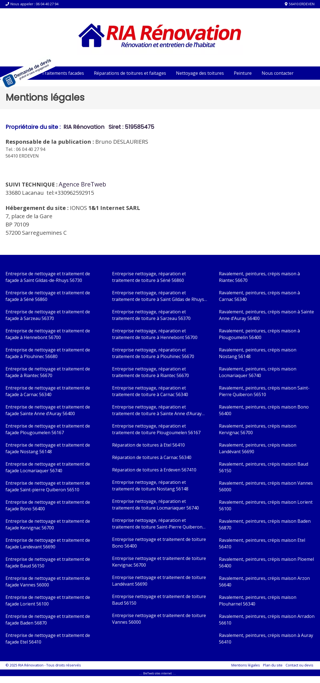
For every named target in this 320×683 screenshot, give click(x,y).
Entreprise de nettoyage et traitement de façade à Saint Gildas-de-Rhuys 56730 (48, 277)
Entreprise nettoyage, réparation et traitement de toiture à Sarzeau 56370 (151, 315)
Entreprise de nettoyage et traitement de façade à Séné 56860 (48, 296)
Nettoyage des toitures (200, 73)
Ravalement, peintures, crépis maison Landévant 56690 (257, 448)
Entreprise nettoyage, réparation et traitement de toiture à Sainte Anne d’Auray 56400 (157, 410)
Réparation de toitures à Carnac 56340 (151, 457)
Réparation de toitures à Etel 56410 (148, 445)
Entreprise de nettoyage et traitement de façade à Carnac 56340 (48, 391)
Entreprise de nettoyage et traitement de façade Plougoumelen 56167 (48, 429)
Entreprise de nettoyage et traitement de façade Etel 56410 (48, 638)
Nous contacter (278, 73)
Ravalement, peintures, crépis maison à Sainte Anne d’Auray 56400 (266, 315)
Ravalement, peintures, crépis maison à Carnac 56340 (259, 296)
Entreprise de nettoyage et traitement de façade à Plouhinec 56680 (48, 353)
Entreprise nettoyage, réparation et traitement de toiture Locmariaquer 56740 (155, 504)
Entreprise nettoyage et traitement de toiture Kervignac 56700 (159, 561)
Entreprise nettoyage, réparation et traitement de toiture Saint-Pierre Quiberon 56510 (157, 523)
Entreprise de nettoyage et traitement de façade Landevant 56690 (48, 543)
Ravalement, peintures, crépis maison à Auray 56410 (266, 638)
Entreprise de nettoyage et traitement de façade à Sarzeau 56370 (48, 315)
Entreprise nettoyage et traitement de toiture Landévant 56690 (159, 580)
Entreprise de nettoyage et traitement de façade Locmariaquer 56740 (48, 467)
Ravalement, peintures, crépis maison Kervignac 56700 (257, 429)
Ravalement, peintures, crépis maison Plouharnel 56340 (257, 600)
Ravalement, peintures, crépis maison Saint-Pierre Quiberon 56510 (264, 391)
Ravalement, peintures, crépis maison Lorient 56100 (266, 505)
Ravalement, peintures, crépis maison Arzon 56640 (264, 581)
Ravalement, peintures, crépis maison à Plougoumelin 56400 (259, 334)
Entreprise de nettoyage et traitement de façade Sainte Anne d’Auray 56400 (48, 410)
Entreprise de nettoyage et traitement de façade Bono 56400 (48, 505)
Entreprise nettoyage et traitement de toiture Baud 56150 (159, 599)
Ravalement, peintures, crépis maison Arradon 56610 (266, 619)
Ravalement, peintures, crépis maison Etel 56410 (262, 543)
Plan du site (273, 665)
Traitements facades (63, 73)
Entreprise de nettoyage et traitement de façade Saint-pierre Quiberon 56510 (48, 486)
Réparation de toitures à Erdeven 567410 (154, 470)
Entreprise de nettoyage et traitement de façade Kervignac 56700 (48, 524)
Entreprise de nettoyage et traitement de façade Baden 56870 (48, 619)
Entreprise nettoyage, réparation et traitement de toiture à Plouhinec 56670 (153, 353)
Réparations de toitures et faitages (130, 73)
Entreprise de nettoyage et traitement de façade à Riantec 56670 (48, 372)
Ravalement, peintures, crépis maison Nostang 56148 (257, 353)
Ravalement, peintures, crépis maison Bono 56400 (264, 410)
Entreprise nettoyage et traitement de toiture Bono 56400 (159, 542)
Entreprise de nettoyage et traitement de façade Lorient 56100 (48, 600)
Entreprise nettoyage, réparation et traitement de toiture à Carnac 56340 (150, 391)
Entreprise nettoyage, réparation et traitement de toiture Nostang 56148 (150, 485)
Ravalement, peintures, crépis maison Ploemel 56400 (266, 562)
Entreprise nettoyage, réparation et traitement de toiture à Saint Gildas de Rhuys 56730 (158, 296)
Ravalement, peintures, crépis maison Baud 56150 (263, 467)
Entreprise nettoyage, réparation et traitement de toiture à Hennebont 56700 (154, 334)
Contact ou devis (299, 665)
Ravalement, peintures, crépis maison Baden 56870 (265, 524)
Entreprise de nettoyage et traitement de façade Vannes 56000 (48, 581)
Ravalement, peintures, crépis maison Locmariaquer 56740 (257, 372)
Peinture (243, 73)
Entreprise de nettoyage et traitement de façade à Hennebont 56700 (48, 334)
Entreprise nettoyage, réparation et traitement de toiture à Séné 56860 (149, 277)
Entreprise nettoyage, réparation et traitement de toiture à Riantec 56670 (150, 372)
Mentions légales (245, 665)
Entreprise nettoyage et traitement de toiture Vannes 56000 (159, 618)
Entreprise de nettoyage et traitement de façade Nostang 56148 (48, 448)
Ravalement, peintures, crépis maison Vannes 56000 (266, 486)
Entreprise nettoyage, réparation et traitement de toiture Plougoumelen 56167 (156, 429)
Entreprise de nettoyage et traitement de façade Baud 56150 (48, 562)
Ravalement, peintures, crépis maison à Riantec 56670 (259, 277)
